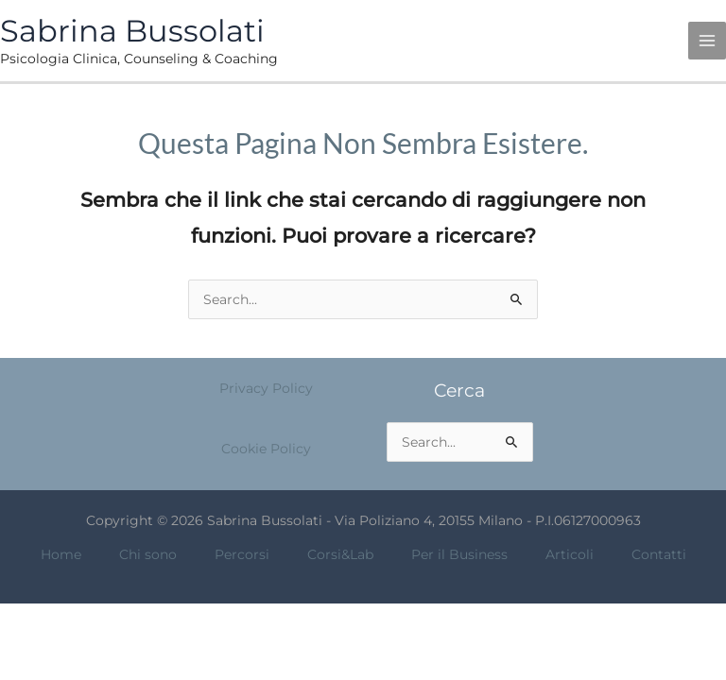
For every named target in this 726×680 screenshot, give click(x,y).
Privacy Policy (266, 388)
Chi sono (148, 554)
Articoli (569, 554)
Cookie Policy (266, 448)
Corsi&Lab (340, 554)
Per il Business (459, 554)
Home (61, 554)
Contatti (658, 554)
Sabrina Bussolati (132, 30)
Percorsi (242, 554)
